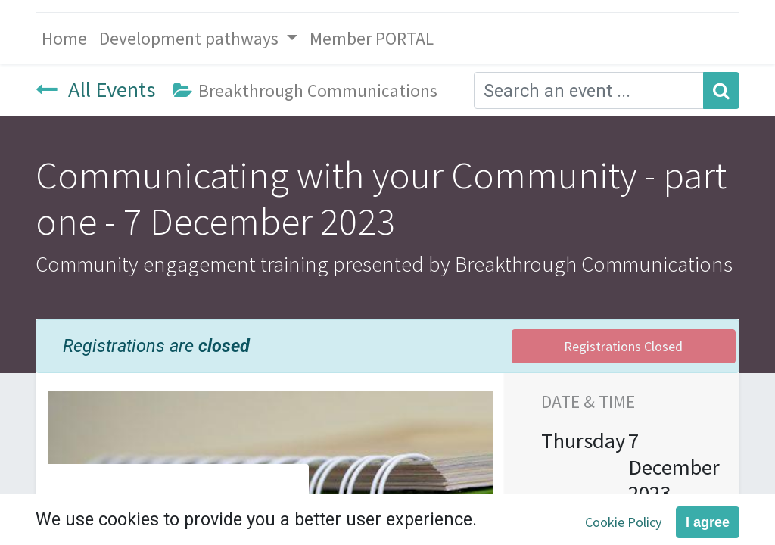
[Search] (721, 90)
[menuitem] (64, 38)
